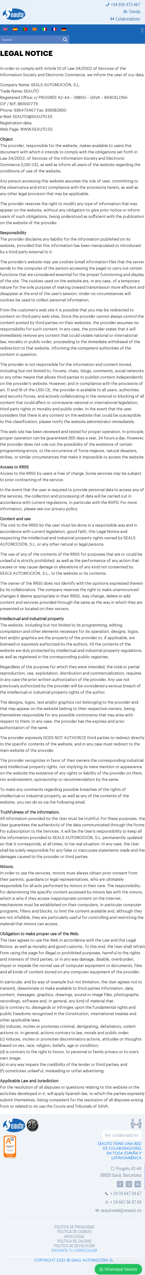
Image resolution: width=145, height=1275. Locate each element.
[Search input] (31, 39)
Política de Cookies (74, 1231)
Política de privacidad (74, 1227)
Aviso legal (74, 1236)
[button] (142, 30)
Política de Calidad (74, 1241)
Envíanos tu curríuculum (74, 1250)
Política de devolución (74, 1245)
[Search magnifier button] (65, 39)
